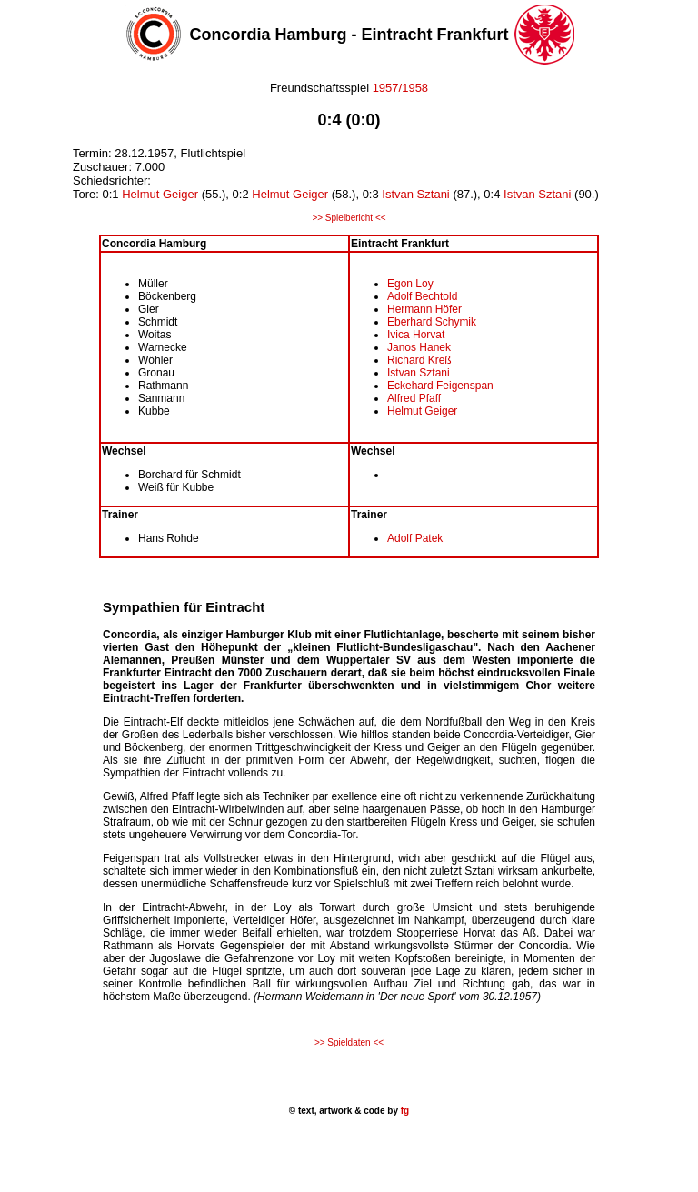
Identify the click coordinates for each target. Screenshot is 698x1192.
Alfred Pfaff (414, 398)
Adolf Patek (415, 538)
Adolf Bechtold (422, 296)
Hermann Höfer (424, 309)
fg (403, 1111)
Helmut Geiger (160, 194)
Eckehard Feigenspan (440, 385)
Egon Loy (410, 283)
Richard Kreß (419, 360)
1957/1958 (400, 88)
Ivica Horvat (415, 334)
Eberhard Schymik (431, 322)
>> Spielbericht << (348, 218)
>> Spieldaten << (349, 1042)
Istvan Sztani (415, 194)
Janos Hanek (419, 347)
